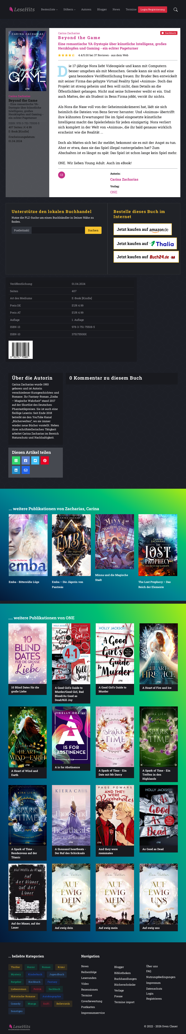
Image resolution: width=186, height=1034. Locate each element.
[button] (174, 9)
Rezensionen (89, 990)
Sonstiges (17, 1011)
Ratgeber (16, 982)
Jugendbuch (56, 975)
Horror (31, 967)
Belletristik (63, 1004)
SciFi (46, 1004)
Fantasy (52, 982)
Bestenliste (48, 9)
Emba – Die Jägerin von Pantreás (67, 585)
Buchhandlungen (125, 979)
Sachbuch (169, 33)
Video (85, 984)
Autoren (86, 9)
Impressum (153, 983)
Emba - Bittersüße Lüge (24, 582)
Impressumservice (93, 1013)
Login (149, 994)
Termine (131, 9)
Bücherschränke (125, 985)
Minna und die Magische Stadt (111, 578)
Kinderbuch (35, 975)
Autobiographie (52, 997)
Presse (118, 997)
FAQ (148, 971)
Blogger (102, 9)
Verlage (119, 991)
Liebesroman (19, 989)
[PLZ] (58, 231)
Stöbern (68, 9)
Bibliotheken (122, 973)
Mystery (16, 975)
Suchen (93, 231)
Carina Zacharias (124, 180)
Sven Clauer (170, 1027)
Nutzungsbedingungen (160, 977)
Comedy (16, 1004)
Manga (32, 1004)
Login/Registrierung (153, 9)
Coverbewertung (91, 1001)
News (116, 9)
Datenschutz (154, 989)
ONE (113, 192)
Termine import (124, 1002)
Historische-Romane (23, 997)
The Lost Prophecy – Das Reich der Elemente (154, 585)
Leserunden (88, 978)
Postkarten (88, 1007)
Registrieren (154, 999)
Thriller (15, 967)
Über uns (152, 967)
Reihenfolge (89, 972)
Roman (46, 967)
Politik (38, 989)
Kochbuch (34, 982)
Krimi (61, 967)
